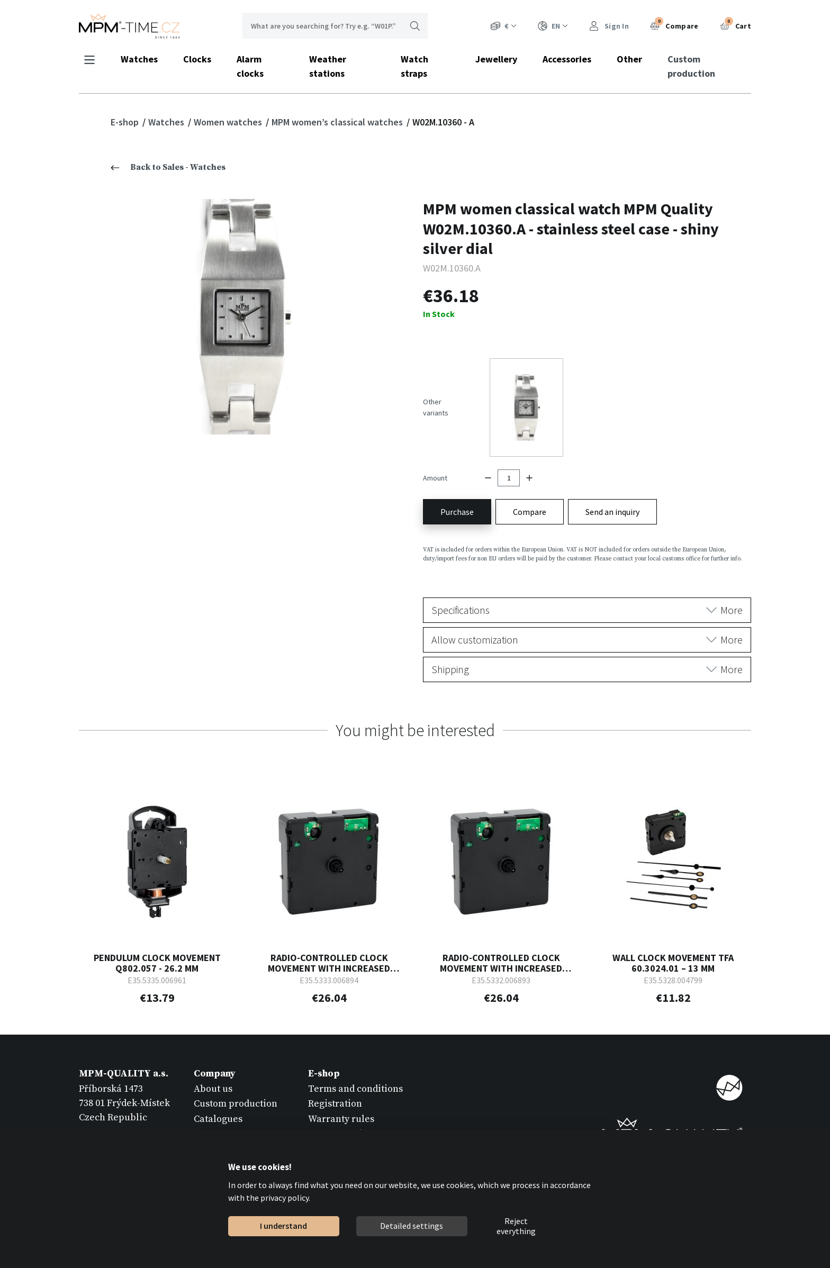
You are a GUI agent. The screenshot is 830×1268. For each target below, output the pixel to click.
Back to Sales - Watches (168, 167)
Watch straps (414, 66)
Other (629, 59)
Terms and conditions (355, 1088)
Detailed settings (411, 1225)
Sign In (609, 26)
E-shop (126, 122)
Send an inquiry (612, 511)
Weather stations (327, 66)
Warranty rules (341, 1118)
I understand (283, 1225)
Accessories (567, 59)
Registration (335, 1104)
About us (213, 1088)
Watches (139, 59)
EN (553, 26)
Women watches (229, 122)
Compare (674, 25)
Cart (736, 25)
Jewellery (496, 59)
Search (415, 26)
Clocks (197, 59)
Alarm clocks (250, 66)
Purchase (457, 511)
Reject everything (516, 1226)
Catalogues (218, 1118)
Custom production (691, 66)
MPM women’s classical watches (338, 122)
